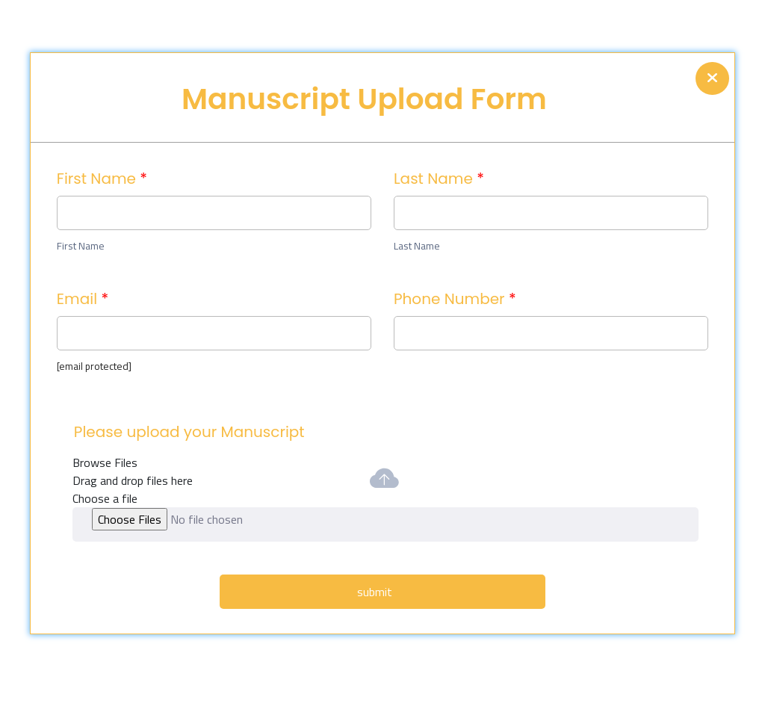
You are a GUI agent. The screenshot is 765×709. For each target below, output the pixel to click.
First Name (102, 178)
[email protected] (94, 366)
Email (82, 298)
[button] (385, 524)
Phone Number (455, 298)
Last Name (439, 178)
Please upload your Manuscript (189, 431)
